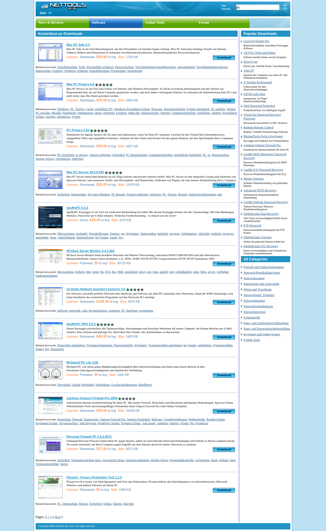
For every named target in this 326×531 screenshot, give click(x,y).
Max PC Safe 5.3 (78, 45)
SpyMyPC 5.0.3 (77, 208)
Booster (182, 194)
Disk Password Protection (259, 106)
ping (155, 272)
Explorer (57, 71)
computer (114, 310)
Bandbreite (145, 385)
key (121, 237)
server (211, 272)
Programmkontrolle (182, 460)
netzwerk (74, 310)
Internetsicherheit (174, 109)
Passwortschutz (124, 67)
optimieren (63, 116)
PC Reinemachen (136, 155)
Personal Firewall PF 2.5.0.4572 (89, 437)
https (203, 272)
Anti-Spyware (87, 423)
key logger (101, 237)
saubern (216, 113)
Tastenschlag (148, 233)
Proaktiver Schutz (109, 423)
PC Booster (118, 194)
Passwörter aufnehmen (71, 345)
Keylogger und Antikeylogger (261, 334)
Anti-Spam (149, 423)
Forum (204, 22)
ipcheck (80, 272)
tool (171, 272)
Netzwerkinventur (254, 312)
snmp (95, 272)
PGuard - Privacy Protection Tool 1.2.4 (94, 477)
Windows (70, 71)
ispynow (174, 233)
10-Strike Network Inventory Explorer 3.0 (95, 289)
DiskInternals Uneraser (257, 237)
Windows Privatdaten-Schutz (132, 109)
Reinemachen (220, 155)
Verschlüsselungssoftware (212, 67)
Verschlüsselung (67, 67)
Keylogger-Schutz (47, 423)
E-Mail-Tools (251, 340)
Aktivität (203, 233)
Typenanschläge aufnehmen (165, 345)
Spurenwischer (150, 113)
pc (209, 155)
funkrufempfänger (47, 275)
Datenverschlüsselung (202, 194)
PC (72, 109)
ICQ (107, 272)
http (88, 272)
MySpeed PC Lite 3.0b (82, 362)
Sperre (64, 464)
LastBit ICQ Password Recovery (263, 169)
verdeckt (216, 233)
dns (114, 272)
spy (123, 233)
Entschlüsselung (99, 71)
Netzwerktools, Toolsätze (259, 295)
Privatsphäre (118, 71)
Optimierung (85, 113)
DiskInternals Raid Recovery (261, 214)
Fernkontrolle (251, 317)
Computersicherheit (183, 113)
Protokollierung (98, 233)
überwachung (65, 272)
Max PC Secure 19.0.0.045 (85, 172)
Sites (233, 460)
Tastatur (114, 233)
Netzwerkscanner (254, 278)
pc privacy (82, 155)
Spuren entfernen (100, 155)
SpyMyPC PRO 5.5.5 (81, 324)
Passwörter (57, 349)
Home (43, 12)
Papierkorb (69, 113)
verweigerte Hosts (113, 460)
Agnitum (162, 423)
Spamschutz (91, 419)
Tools (81, 67)
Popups (172, 194)
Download (63, 385)
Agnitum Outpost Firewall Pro (262, 145)
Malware (156, 419)
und (219, 194)
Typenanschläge (223, 345)
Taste (53, 237)
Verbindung (102, 385)
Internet (165, 113)
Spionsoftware (85, 237)
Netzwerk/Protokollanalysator (261, 272)
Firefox (79, 109)
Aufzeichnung (66, 237)
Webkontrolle (196, 419)
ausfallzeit (131, 272)
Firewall (77, 419)
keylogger (133, 233)
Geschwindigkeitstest (124, 385)
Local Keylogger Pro (256, 41)
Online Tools (154, 22)
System (75, 116)
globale (223, 460)
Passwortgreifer (123, 345)
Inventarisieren (98, 310)
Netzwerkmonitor (254, 300)
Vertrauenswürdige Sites (86, 460)
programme (146, 310)
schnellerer (203, 113)
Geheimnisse (189, 233)
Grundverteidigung (175, 419)
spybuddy (82, 233)
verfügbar (223, 272)
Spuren (40, 159)
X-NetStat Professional (257, 82)
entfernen (109, 113)
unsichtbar (42, 237)
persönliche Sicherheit (187, 155)
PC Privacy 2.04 (77, 130)
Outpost (174, 423)
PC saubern (218, 109)
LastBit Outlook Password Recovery (265, 202)
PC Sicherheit (65, 155)
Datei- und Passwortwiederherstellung (266, 328)
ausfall (163, 272)
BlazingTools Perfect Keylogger (263, 136)
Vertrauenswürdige (47, 464)
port (148, 272)
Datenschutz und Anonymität (261, 284)
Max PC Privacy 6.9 (80, 84)
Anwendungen (186, 67)
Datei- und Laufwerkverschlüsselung (266, 323)
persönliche (63, 159)
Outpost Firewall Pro (113, 419)
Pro (192, 423)
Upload (75, 385)
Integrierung (134, 71)
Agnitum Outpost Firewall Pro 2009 (91, 398)
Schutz (184, 423)
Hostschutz (64, 419)
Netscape (156, 109)
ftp (102, 272)
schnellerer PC (104, 109)
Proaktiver (202, 423)
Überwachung (65, 233)
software (62, 310)
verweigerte (202, 460)
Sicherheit (118, 155)
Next (57, 517)
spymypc (228, 233)
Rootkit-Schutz (215, 419)
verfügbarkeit (183, 272)
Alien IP (248, 70)
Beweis (83, 504)
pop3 (142, 272)
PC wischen (43, 113)
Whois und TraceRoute (257, 289)
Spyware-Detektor (99, 194)
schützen (82, 71)
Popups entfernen (137, 194)
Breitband (88, 385)
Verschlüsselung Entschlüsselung (155, 67)
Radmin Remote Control (258, 127)
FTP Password (252, 225)
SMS (120, 272)
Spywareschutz (68, 423)
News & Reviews (51, 22)
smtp (196, 272)
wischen (50, 116)
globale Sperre (160, 460)
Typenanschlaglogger (99, 345)
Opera (98, 113)
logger (114, 237)
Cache (89, 109)
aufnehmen (204, 345)
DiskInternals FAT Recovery (260, 246)
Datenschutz (43, 71)
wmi (84, 310)
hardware (132, 310)
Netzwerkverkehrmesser (258, 306)
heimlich (162, 233)
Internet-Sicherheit (138, 419)
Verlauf (230, 109)
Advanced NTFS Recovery (260, 190)
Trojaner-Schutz (131, 423)
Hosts (214, 460)
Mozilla (56, 113)
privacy (50, 159)
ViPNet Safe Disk (254, 94)
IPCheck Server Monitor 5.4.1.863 (90, 251)
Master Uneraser (253, 178)
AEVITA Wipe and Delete (259, 53)
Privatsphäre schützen (100, 67)
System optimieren (198, 109)
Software (98, 22)
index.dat (133, 113)
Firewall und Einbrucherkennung (263, 267)
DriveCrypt (250, 61)
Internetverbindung (137, 460)
